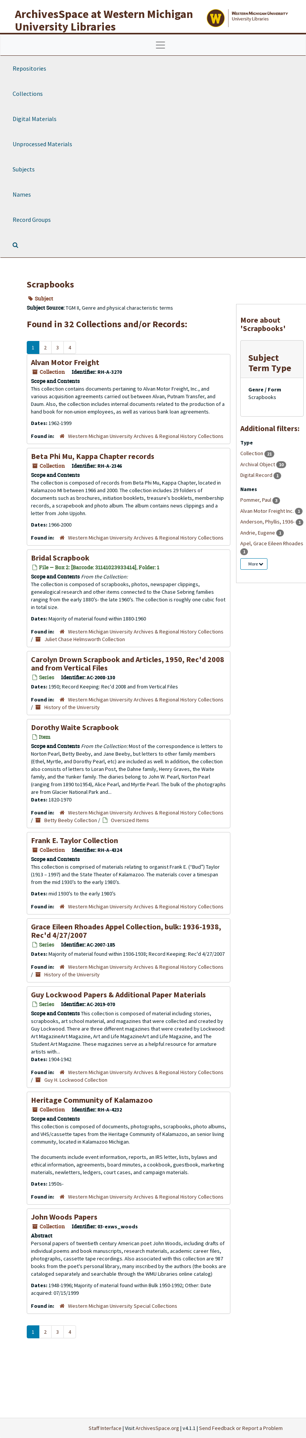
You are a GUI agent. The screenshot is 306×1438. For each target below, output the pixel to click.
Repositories (29, 68)
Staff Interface (105, 1428)
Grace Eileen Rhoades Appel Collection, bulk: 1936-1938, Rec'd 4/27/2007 (126, 931)
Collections (28, 93)
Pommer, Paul (256, 499)
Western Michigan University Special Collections (122, 1305)
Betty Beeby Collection (70, 820)
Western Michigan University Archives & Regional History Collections (145, 436)
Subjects (24, 169)
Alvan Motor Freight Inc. (267, 510)
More (255, 564)
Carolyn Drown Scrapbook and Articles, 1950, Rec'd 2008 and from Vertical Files (127, 663)
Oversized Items (130, 820)
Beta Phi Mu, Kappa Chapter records (92, 456)
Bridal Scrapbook (60, 557)
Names (22, 194)
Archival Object (258, 464)
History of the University (72, 707)
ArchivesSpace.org (157, 1428)
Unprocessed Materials (42, 144)
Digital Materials (35, 119)
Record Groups (32, 219)
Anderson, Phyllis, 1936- (268, 521)
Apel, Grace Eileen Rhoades (271, 543)
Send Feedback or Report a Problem (241, 1428)
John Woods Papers (64, 1216)
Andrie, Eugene (258, 532)
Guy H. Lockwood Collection (75, 1079)
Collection (252, 453)
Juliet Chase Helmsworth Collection (84, 639)
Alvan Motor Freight (65, 362)
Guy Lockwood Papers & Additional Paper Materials (118, 994)
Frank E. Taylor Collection (74, 840)
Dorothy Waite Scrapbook (75, 727)
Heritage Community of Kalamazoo (92, 1100)
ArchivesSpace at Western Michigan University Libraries (104, 20)
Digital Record (257, 475)
